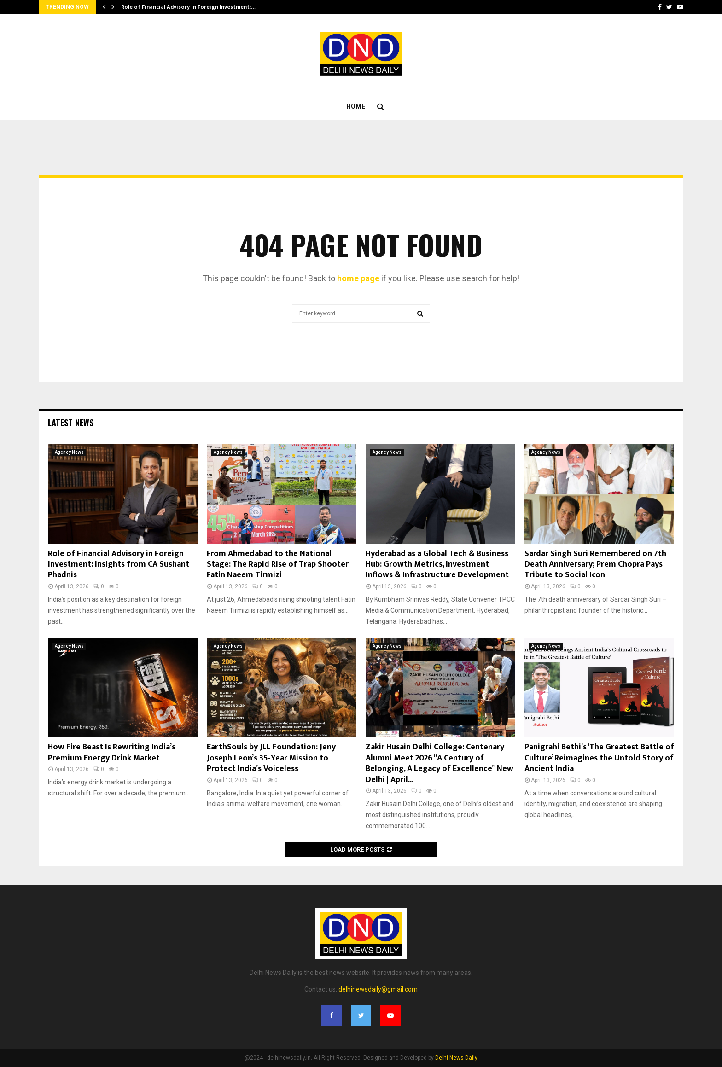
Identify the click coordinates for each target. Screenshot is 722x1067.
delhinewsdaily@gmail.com (378, 989)
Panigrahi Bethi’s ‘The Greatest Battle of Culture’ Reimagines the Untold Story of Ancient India (599, 758)
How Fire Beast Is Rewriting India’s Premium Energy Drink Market (111, 752)
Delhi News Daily (456, 1058)
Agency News (69, 452)
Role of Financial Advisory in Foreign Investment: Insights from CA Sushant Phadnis (118, 564)
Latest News (70, 423)
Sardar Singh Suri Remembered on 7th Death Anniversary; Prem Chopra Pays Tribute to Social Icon (595, 564)
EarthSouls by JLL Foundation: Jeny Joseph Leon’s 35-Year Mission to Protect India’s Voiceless (271, 758)
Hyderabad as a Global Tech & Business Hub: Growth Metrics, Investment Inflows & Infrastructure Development (437, 564)
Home (355, 106)
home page (358, 278)
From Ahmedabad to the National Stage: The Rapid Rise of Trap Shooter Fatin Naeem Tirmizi (278, 564)
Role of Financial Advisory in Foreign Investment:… (188, 7)
